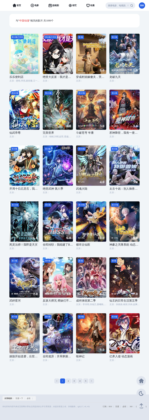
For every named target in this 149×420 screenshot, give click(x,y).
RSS (110, 406)
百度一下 (19, 398)
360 (131, 406)
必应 (29, 398)
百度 (117, 406)
